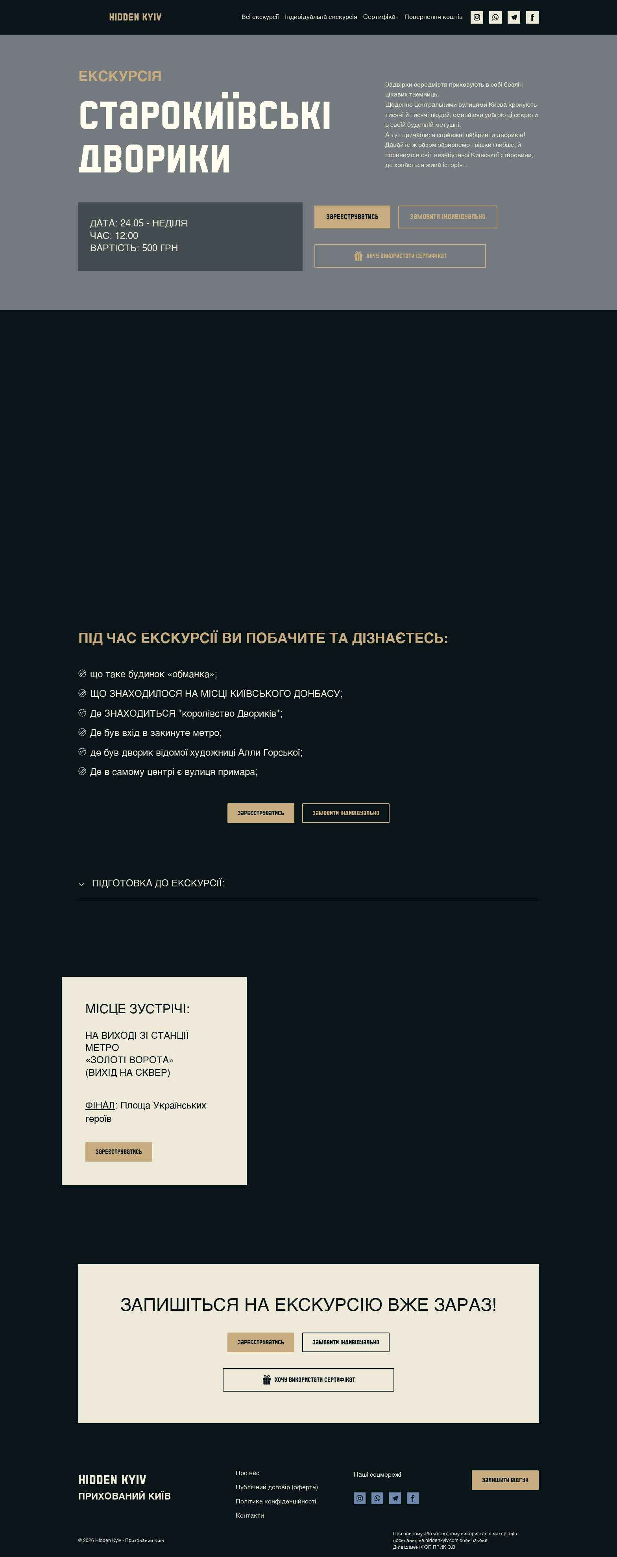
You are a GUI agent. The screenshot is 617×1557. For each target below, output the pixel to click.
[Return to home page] (89, 17)
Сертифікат (381, 17)
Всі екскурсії (260, 17)
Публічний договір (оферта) (277, 1488)
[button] (477, 17)
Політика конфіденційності (276, 1502)
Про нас (247, 1473)
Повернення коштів (434, 17)
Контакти (250, 1516)
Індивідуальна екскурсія (321, 17)
